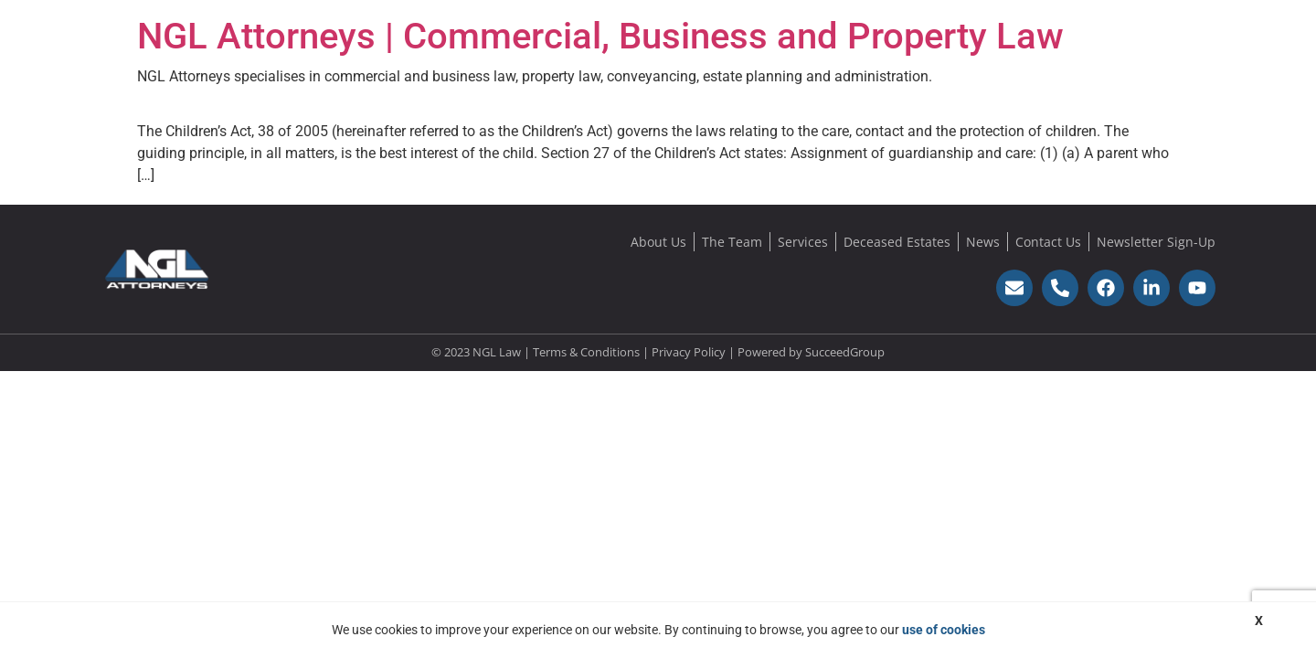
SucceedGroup (845, 352)
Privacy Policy (689, 352)
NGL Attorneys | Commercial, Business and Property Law (600, 36)
